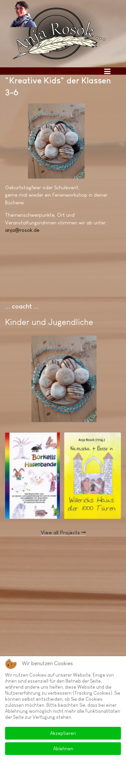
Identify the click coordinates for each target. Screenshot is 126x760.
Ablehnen (63, 748)
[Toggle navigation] (107, 71)
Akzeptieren (63, 733)
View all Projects (63, 532)
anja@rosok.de (22, 230)
